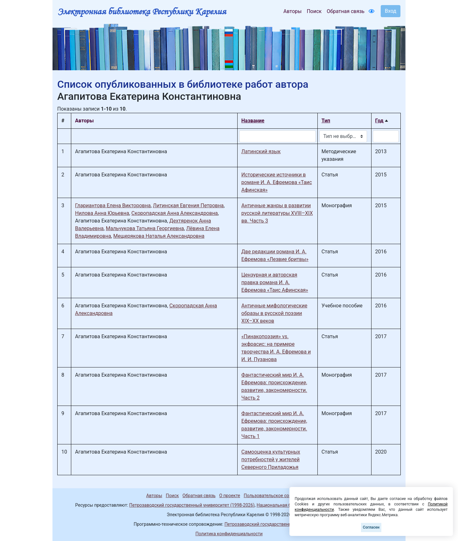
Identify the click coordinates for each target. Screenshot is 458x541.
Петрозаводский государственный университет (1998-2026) (191, 505)
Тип (326, 121)
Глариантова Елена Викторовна (113, 205)
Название (252, 121)
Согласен (371, 527)
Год (379, 121)
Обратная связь (345, 11)
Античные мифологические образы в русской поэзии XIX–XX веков (274, 313)
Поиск (314, 11)
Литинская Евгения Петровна (188, 205)
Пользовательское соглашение (276, 495)
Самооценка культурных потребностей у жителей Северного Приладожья (270, 459)
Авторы (292, 11)
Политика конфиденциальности (228, 533)
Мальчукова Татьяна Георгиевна (145, 228)
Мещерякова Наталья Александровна (158, 236)
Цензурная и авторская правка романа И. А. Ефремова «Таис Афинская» (274, 282)
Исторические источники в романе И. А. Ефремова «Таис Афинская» (276, 182)
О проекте (229, 495)
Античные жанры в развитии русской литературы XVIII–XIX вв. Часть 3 (277, 213)
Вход (390, 11)
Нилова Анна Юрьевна (102, 213)
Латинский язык (261, 151)
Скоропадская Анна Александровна (174, 213)
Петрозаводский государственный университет (274, 524)
